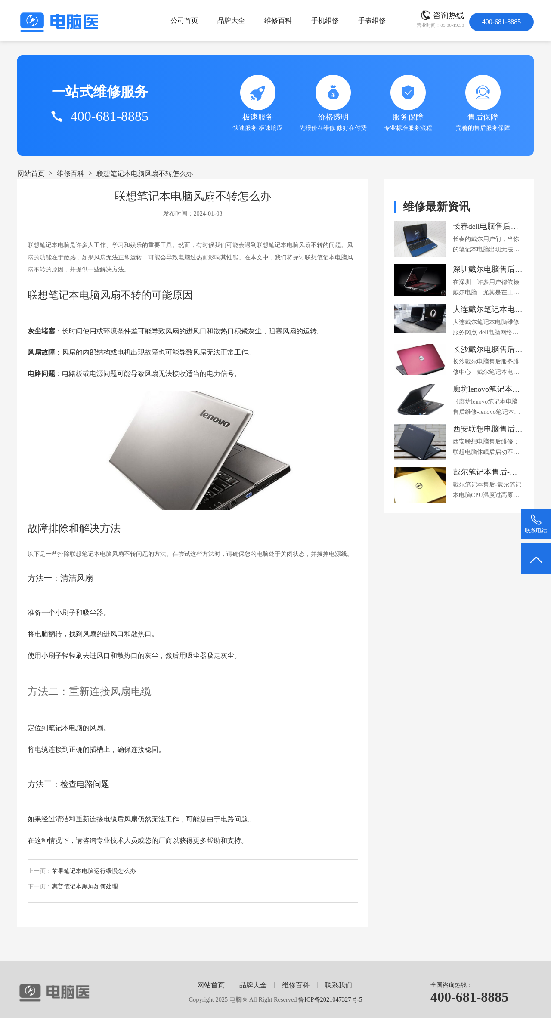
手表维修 (372, 20)
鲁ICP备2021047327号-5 (330, 999)
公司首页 (184, 20)
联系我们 (338, 985)
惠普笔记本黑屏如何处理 (85, 886)
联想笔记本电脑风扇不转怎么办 (144, 173)
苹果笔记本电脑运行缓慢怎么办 (94, 871)
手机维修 (325, 20)
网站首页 (31, 173)
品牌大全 (231, 20)
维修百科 (278, 20)
